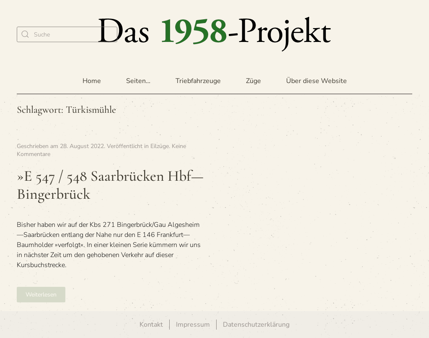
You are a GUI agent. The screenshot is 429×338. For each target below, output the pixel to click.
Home (92, 81)
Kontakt (151, 324)
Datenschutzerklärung (256, 324)
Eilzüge (159, 146)
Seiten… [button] (138, 81)
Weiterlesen (41, 295)
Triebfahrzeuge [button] (198, 81)
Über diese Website (316, 81)
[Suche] (67, 34)
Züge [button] (253, 81)
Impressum (193, 324)
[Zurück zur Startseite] (214, 34)
